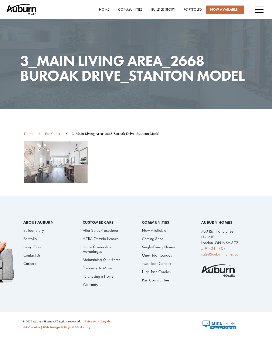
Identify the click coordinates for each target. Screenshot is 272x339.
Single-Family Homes (159, 247)
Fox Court (52, 133)
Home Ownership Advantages (97, 249)
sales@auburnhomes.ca (220, 254)
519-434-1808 (213, 248)
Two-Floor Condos (156, 263)
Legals (105, 321)
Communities (155, 222)
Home (28, 133)
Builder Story (33, 230)
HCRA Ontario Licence (101, 238)
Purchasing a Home (98, 276)
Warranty (90, 284)
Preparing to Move (97, 268)
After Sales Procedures (101, 230)
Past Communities (156, 280)
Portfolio (30, 238)
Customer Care (98, 222)
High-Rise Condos (156, 271)
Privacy (90, 321)
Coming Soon (153, 238)
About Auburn (38, 222)
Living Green (33, 247)
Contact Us (32, 255)
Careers (29, 263)
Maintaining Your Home (101, 259)
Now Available (154, 230)
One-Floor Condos (157, 255)
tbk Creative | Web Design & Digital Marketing (56, 327)
